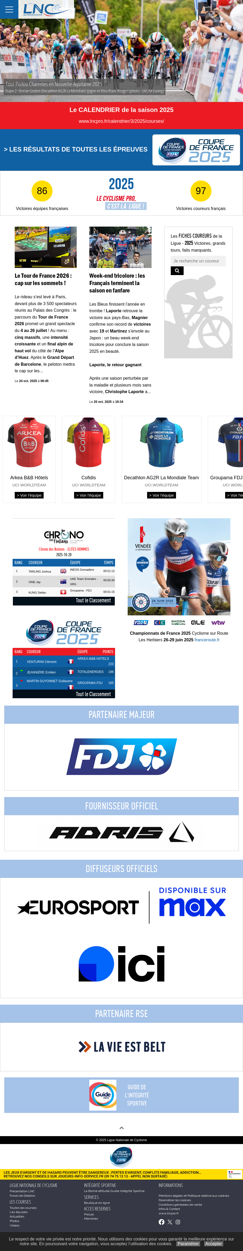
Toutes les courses (23, 1208)
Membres (91, 1218)
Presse (89, 1214)
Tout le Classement (93, 600)
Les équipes (19, 1212)
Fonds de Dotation (22, 1196)
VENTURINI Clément (41, 662)
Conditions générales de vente (180, 1204)
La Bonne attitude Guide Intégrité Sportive (114, 1191)
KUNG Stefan (37, 592)
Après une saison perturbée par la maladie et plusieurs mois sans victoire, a (120, 385)
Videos (14, 1225)
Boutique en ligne (97, 1203)
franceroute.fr (207, 640)
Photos (14, 1221)
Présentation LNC (22, 1191)
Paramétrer (188, 1244)
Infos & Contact (169, 1209)
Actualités (17, 1216)
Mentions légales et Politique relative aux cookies (194, 1196)
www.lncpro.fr (169, 1213)
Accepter (213, 1244)
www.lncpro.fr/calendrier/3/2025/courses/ (121, 121)
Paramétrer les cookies (175, 1200)
